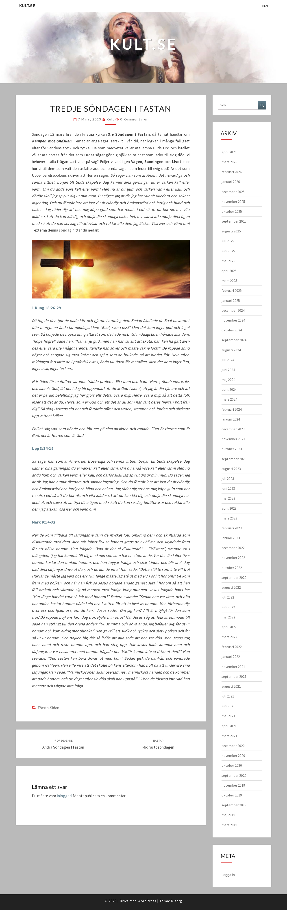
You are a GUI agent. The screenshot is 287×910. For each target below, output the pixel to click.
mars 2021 (229, 736)
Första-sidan (48, 707)
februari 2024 (232, 409)
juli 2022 (228, 597)
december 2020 (233, 745)
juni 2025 (228, 251)
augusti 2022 (231, 587)
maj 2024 (228, 379)
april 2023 (229, 508)
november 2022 (233, 557)
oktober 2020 (232, 765)
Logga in (228, 874)
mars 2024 (229, 399)
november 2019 (233, 785)
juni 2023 (228, 488)
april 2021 (229, 726)
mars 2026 (229, 162)
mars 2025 (229, 280)
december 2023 (233, 429)
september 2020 (234, 775)
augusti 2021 (231, 686)
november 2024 (233, 320)
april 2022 (229, 627)
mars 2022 (229, 637)
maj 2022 (228, 617)
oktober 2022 (232, 567)
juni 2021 (228, 706)
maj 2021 (228, 716)
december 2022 (233, 547)
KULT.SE (27, 5)
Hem (265, 6)
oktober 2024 (232, 330)
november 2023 (233, 439)
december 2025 (233, 191)
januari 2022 (231, 656)
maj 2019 (228, 815)
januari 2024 (231, 419)
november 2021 (233, 666)
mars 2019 (229, 825)
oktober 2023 (232, 448)
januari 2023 (231, 538)
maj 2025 (228, 261)
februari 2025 (232, 290)
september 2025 (234, 221)
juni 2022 (228, 607)
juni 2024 (228, 369)
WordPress (147, 901)
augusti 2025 (231, 231)
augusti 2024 (231, 350)
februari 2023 (232, 528)
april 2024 (229, 389)
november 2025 (233, 201)
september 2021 (234, 676)
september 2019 (234, 805)
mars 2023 (229, 518)
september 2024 (234, 340)
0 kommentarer (134, 119)
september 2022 (234, 577)
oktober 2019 (232, 795)
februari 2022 (232, 646)
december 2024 (233, 310)
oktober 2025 (232, 211)
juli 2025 (228, 241)
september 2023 (234, 459)
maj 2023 (228, 498)
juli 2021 (228, 696)
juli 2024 (228, 360)
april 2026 (229, 152)
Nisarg (176, 901)
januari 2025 (231, 300)
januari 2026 (231, 181)
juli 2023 (228, 478)
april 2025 (229, 270)
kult (110, 119)
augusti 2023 (231, 468)
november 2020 (233, 755)
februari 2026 (232, 172)
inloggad (64, 795)
